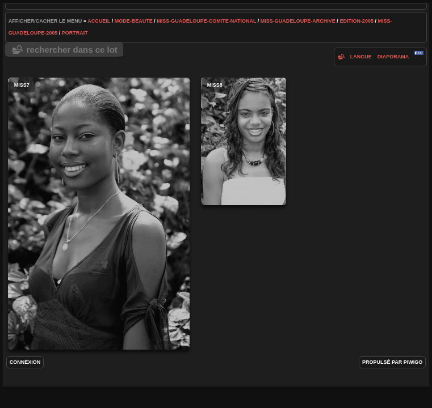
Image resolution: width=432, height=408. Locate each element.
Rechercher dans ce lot (72, 49)
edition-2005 (356, 21)
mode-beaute (134, 21)
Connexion (25, 362)
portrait (75, 33)
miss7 (99, 214)
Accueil (98, 21)
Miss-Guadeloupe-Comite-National (206, 21)
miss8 (243, 141)
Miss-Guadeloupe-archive (298, 21)
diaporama (393, 57)
